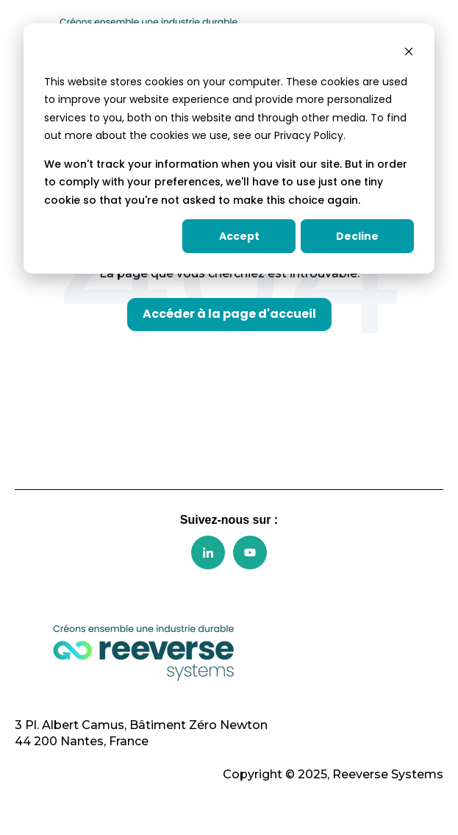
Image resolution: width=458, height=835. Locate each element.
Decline (357, 236)
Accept (239, 236)
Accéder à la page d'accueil (229, 313)
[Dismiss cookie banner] (409, 53)
